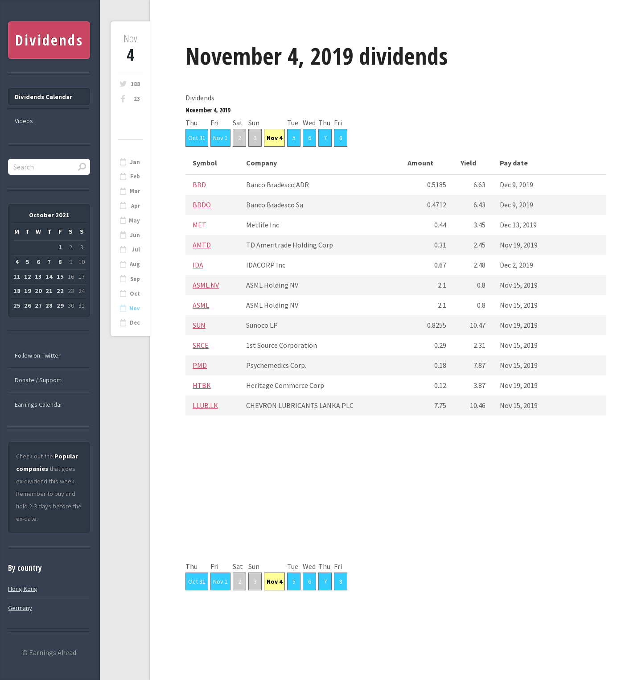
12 (27, 276)
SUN (199, 325)
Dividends (49, 39)
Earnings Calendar (38, 404)
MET (199, 224)
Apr (135, 206)
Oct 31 (197, 138)
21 (49, 291)
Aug (135, 264)
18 (17, 291)
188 (135, 84)
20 (38, 291)
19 (27, 291)
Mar (135, 191)
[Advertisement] (395, 497)
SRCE (201, 345)
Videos (24, 121)
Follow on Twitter (38, 355)
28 (49, 305)
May (134, 220)
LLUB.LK (205, 405)
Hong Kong (22, 589)
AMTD (202, 244)
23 (137, 99)
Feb (135, 176)
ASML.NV (206, 284)
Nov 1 (220, 138)
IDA (198, 264)
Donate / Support (38, 380)
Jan (135, 162)
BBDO (202, 204)
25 (17, 305)
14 (49, 276)
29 (60, 305)
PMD (200, 365)
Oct (135, 294)
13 (38, 276)
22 (60, 291)
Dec (135, 323)
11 (17, 276)
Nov (134, 308)
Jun (135, 235)
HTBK (202, 385)
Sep (135, 279)
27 (38, 305)
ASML (201, 305)
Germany (20, 608)
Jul (136, 249)
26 (27, 305)
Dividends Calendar (43, 97)
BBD (199, 184)
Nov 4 (274, 138)
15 (60, 276)
